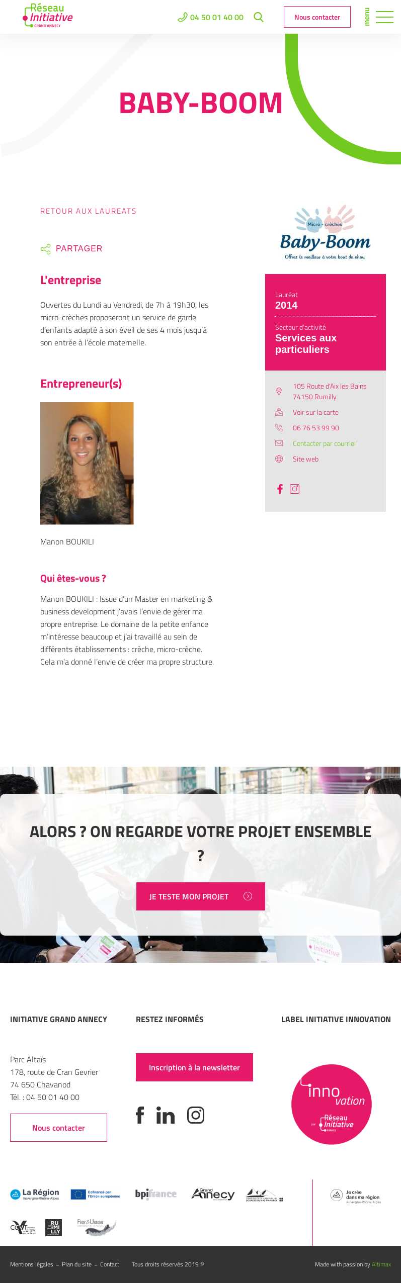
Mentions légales (31, 1264)
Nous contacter (317, 17)
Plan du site (77, 1264)
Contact (109, 1264)
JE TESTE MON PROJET (200, 896)
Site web (305, 458)
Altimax (381, 1264)
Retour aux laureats (88, 211)
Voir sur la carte (316, 412)
